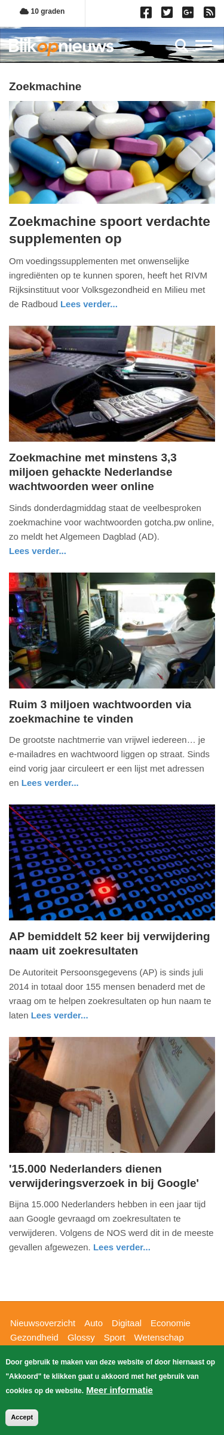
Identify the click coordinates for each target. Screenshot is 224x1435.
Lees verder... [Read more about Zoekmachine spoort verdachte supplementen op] (89, 304)
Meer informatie (119, 1390)
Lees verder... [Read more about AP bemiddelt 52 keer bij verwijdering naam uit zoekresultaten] (59, 1015)
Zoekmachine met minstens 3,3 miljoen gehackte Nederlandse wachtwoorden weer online (93, 471)
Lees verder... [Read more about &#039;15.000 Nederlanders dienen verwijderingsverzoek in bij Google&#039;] (122, 1247)
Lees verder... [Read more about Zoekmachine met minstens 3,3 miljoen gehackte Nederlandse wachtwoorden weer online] (37, 551)
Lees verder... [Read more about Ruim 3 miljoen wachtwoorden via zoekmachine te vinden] (50, 783)
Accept (22, 1417)
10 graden (42, 11)
